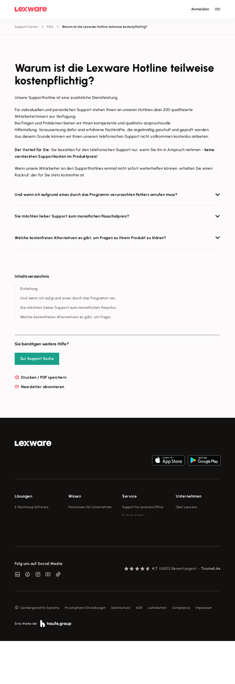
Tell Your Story (79, 533)
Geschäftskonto (27, 541)
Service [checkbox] (129, 496)
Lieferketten (157, 651)
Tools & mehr (78, 516)
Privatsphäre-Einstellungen (85, 651)
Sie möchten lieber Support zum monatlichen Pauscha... (69, 307)
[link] (33, 443)
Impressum (204, 651)
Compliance (181, 651)
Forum (126, 564)
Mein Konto (130, 573)
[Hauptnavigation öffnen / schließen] (217, 9)
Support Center (26, 27)
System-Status (133, 516)
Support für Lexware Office (142, 507)
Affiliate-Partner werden (140, 541)
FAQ (50, 27)
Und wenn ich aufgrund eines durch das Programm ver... (68, 298)
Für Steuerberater (135, 524)
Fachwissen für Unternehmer (90, 507)
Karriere (182, 533)
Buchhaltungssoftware (32, 524)
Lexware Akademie (83, 524)
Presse (181, 516)
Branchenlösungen (29, 550)
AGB (139, 651)
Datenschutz (120, 651)
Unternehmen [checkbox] (188, 496)
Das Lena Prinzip (80, 541)
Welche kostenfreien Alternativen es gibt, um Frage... (66, 317)
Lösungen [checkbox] (23, 496)
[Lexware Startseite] (31, 9)
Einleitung (29, 288)
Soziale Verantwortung (193, 524)
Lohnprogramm (26, 533)
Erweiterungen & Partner (33, 558)
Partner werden (134, 533)
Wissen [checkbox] (74, 496)
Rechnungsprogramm (31, 516)
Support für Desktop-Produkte (138, 552)
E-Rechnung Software (31, 507)
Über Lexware (186, 507)
